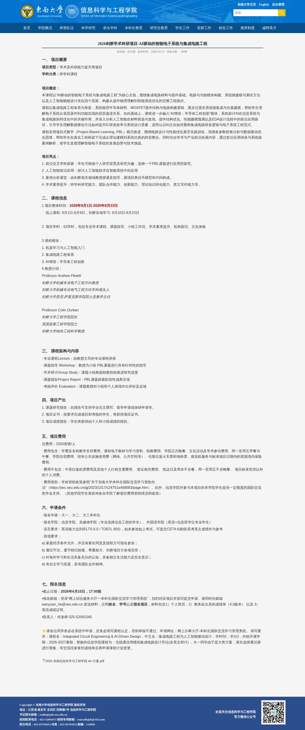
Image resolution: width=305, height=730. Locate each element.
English (264, 4)
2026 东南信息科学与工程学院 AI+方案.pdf (74, 661)
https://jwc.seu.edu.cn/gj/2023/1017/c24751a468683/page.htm (99, 487)
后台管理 (278, 4)
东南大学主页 (246, 4)
